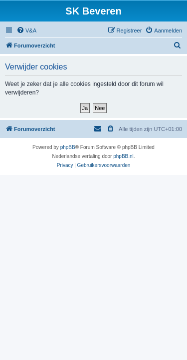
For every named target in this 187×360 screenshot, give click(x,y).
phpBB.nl (123, 156)
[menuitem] (26, 30)
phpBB (67, 147)
